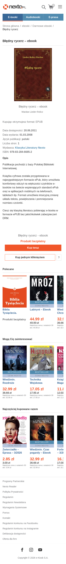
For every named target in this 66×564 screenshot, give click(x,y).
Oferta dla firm (10, 539)
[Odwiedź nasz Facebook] (22, 549)
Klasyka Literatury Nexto (30, 147)
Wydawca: (9, 147)
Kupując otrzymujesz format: (19, 121)
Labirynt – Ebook (40, 309)
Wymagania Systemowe (15, 507)
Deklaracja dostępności (14, 533)
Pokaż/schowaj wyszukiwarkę (44, 7)
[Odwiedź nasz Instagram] (31, 549)
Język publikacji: (12, 139)
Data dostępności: (13, 130)
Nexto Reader (9, 486)
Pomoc (6, 512)
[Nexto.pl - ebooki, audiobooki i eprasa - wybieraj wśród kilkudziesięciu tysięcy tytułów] (15, 6)
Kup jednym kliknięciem (29, 257)
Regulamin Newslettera (14, 502)
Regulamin (8, 497)
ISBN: (6, 152)
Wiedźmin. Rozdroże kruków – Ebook (12, 383)
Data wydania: (11, 134)
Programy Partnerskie (13, 481)
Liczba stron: (10, 143)
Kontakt (6, 518)
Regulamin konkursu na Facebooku (20, 523)
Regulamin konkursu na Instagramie (21, 528)
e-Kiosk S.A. (42, 557)
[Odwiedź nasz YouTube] (40, 549)
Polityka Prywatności (13, 492)
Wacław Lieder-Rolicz (32, 112)
